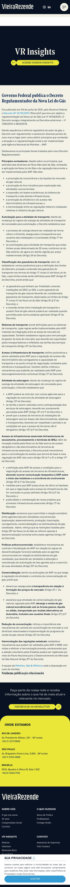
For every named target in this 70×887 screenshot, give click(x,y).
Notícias (6, 842)
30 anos (5, 819)
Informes (6, 846)
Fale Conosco (43, 846)
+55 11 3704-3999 (11, 757)
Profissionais (43, 819)
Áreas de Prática (45, 815)
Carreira (6, 826)
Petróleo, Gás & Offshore (29, 666)
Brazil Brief (7, 854)
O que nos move (10, 815)
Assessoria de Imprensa (48, 842)
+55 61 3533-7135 (11, 773)
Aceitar (35, 879)
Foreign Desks (44, 822)
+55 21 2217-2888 (11, 741)
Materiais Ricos (9, 850)
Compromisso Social (12, 822)
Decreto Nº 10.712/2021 (17, 113)
